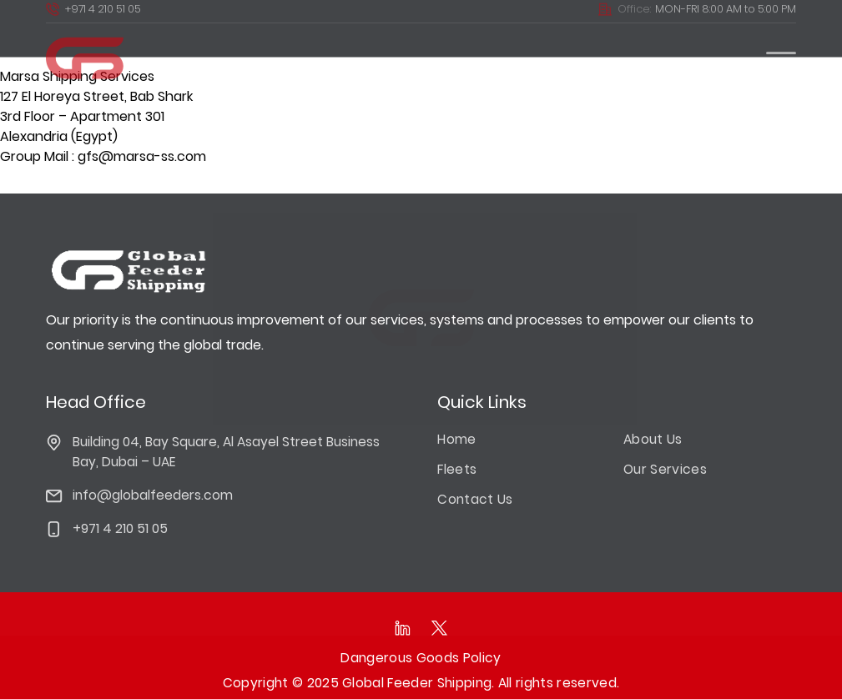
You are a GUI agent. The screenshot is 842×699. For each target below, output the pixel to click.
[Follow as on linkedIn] (402, 628)
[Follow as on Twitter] (440, 628)
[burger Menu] (781, 48)
